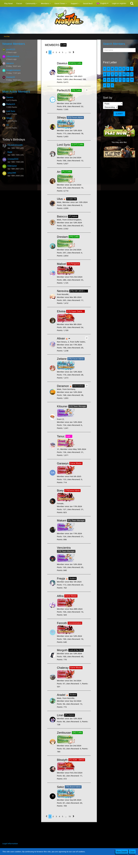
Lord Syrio (10, 111)
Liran (60, 715)
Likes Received (73, 160)
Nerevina (63, 291)
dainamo (10, 63)
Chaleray (63, 667)
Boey (60, 490)
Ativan (61, 338)
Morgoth (62, 650)
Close (132, 852)
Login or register (119, 3)
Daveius (9, 97)
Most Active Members (16, 91)
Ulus (60, 198)
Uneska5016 (12, 159)
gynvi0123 (10, 49)
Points (59, 82)
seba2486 (11, 173)
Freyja (61, 578)
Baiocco (62, 216)
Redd (9, 152)
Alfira (60, 596)
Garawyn (63, 463)
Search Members (114, 43)
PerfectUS (10, 104)
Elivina (61, 311)
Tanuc (61, 436)
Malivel (61, 263)
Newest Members (13, 43)
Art (7, 125)
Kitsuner (62, 406)
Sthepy (9, 118)
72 (70, 52)
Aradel (61, 694)
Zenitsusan (64, 732)
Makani (61, 520)
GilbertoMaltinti (12, 56)
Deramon (63, 386)
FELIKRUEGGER (15, 145)
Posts (59, 79)
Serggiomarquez (13, 70)
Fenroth (62, 623)
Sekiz (60, 787)
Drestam (62, 236)
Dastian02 (10, 77)
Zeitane (62, 358)
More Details (121, 852)
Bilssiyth (62, 759)
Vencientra (64, 547)
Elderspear (12, 166)
